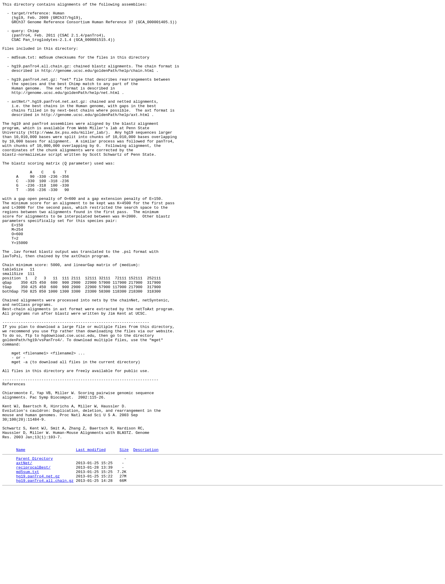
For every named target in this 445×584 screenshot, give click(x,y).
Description (146, 538)
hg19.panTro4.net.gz (38, 569)
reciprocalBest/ (33, 559)
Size (124, 538)
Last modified (91, 538)
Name (20, 538)
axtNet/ (24, 553)
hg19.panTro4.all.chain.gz (45, 575)
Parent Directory (34, 548)
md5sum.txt (27, 564)
